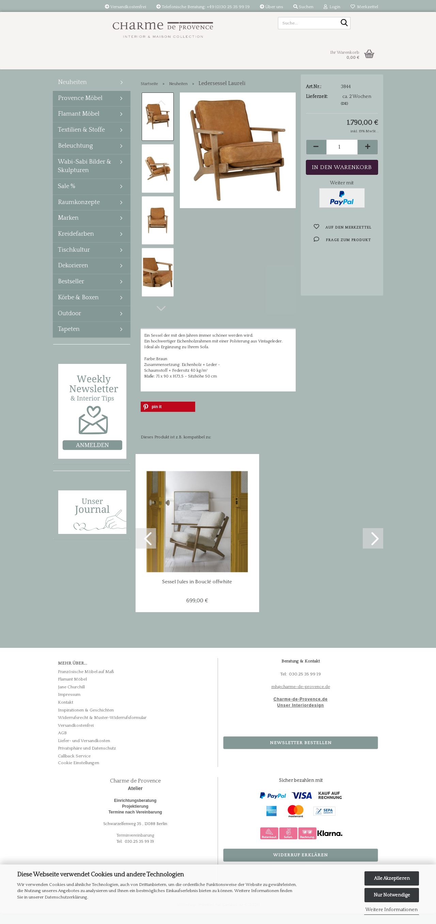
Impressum (69, 705)
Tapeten (69, 339)
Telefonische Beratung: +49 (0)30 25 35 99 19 (203, 6)
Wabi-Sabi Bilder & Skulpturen (84, 176)
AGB (62, 743)
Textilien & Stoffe (81, 140)
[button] (161, 319)
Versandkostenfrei (125, 6)
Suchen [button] (303, 6)
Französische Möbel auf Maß (86, 682)
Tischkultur (74, 260)
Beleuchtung (75, 156)
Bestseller (71, 291)
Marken (68, 228)
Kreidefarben (76, 244)
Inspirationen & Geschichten (86, 720)
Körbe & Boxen (78, 307)
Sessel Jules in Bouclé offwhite (197, 592)
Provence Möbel (80, 108)
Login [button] (332, 6)
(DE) (344, 114)
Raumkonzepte (79, 212)
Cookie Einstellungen (78, 773)
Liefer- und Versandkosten (84, 751)
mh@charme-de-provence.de (300, 697)
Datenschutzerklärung (66, 897)
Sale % (66, 196)
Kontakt (65, 712)
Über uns (271, 6)
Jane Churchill (71, 697)
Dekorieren (73, 275)
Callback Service (74, 766)
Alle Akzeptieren (392, 878)
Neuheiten (72, 92)
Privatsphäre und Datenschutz (87, 758)
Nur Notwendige (392, 895)
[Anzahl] (342, 157)
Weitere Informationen (391, 909)
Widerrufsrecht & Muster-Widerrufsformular (102, 728)
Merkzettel (364, 6)
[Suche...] (344, 23)
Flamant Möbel (78, 124)
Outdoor (69, 323)
